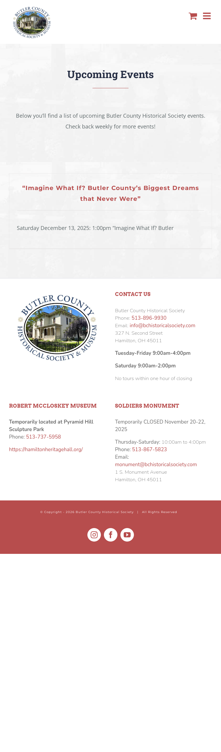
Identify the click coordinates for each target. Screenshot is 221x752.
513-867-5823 (149, 449)
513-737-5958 (43, 436)
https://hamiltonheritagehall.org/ (46, 449)
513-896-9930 (149, 318)
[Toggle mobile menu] (207, 15)
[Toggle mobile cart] (193, 15)
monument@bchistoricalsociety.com (156, 464)
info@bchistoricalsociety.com (162, 325)
